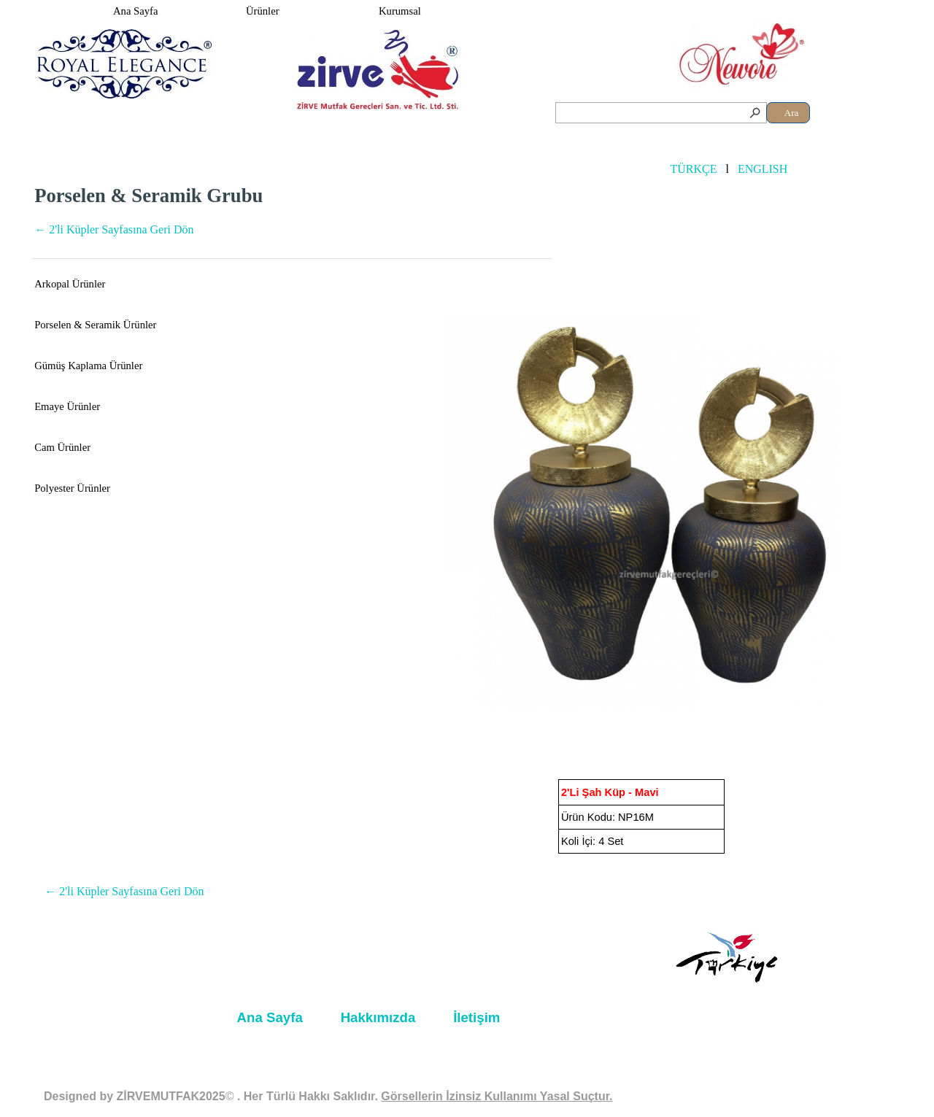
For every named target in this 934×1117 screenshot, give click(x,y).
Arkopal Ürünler (69, 284)
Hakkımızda (378, 1017)
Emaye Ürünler (67, 406)
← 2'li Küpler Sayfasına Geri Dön (113, 229)
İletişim (476, 1017)
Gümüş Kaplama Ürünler (88, 365)
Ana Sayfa (135, 11)
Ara (791, 112)
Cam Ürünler (62, 447)
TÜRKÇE (693, 169)
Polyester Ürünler (72, 488)
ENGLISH (762, 169)
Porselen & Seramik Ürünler (95, 325)
